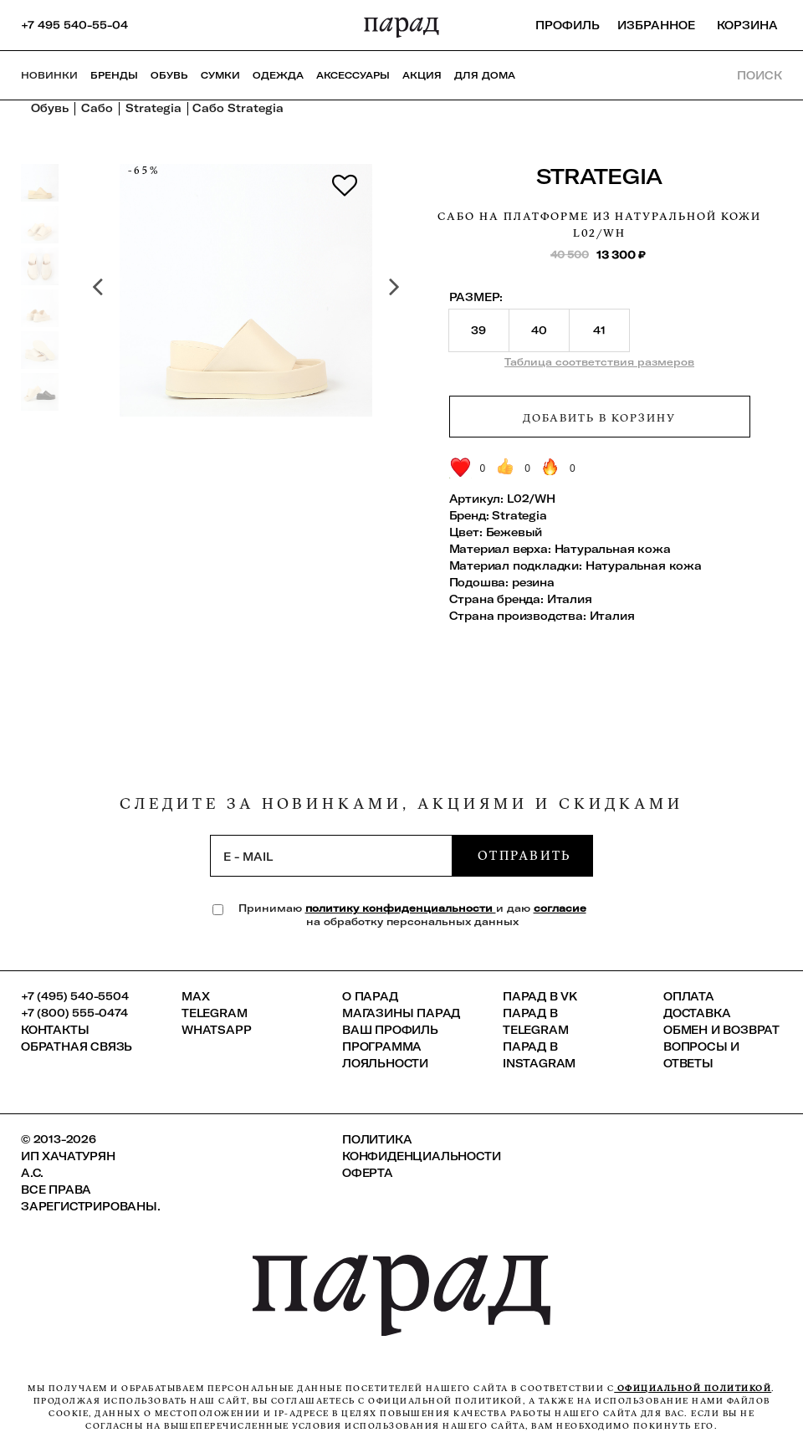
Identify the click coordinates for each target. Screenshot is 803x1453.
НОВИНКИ (49, 75)
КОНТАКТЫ (55, 1029)
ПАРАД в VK (540, 996)
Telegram (214, 1013)
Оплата (688, 996)
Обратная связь (76, 1046)
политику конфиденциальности (400, 908)
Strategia (599, 176)
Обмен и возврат (721, 1029)
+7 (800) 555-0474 (74, 1013)
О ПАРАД (370, 996)
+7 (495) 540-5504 (75, 996)
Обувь (169, 75)
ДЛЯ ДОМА (484, 75)
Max (195, 996)
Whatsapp (216, 1029)
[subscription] (331, 856)
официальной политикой (692, 1388)
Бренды (114, 75)
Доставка (696, 1013)
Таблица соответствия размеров (599, 362)
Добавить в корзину (599, 417)
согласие (560, 908)
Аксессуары (353, 75)
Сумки (220, 75)
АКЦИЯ (422, 75)
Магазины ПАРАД (401, 1013)
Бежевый (514, 532)
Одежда (278, 75)
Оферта (367, 1172)
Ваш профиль (390, 1029)
